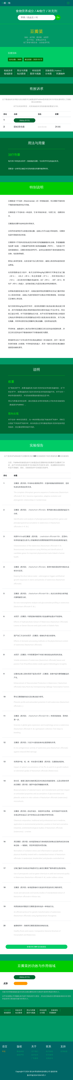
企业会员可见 (44, 42)
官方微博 (49, 1055)
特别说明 (36, 70)
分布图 (48, 73)
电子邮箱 (49, 1051)
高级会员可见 (24, 120)
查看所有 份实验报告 (36, 947)
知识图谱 (21, 73)
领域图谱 (8, 73)
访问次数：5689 (15, 60)
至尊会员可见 (41, 40)
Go (58, 17)
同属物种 (60, 73)
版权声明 (20, 1055)
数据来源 (20, 1051)
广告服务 (34, 1058)
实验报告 (53, 70)
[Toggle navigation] (68, 3)
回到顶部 (7, 1010)
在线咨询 (49, 1058)
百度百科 (12, 53)
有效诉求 (8, 70)
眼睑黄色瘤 (19, 126)
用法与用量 (22, 70)
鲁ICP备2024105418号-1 (36, 1075)
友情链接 (63, 1051)
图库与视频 (35, 73)
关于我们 (34, 1051)
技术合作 (34, 1055)
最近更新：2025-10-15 (33, 60)
